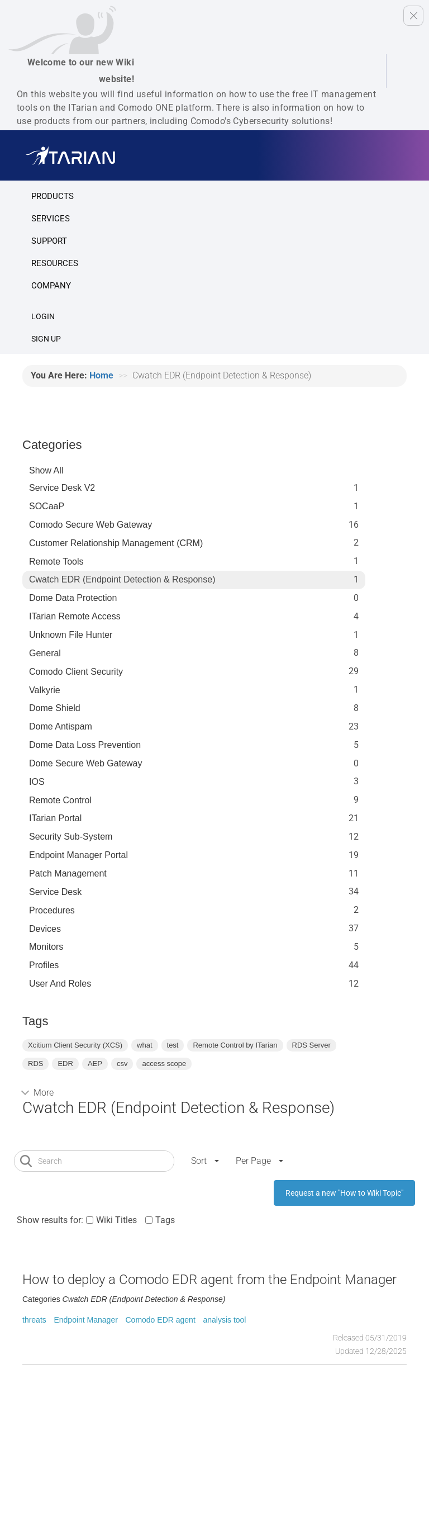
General (45, 653)
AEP (95, 1063)
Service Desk (55, 892)
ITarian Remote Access (75, 616)
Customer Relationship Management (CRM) (116, 543)
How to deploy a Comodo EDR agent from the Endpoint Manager (209, 1279)
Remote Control (60, 800)
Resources (54, 263)
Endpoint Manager (85, 1319)
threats (34, 1319)
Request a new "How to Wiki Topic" (344, 1192)
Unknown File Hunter (70, 635)
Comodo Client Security (76, 671)
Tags (165, 1220)
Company (51, 286)
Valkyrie (44, 690)
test (173, 1045)
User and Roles (60, 983)
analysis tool (224, 1319)
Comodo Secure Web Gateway (90, 524)
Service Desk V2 (62, 487)
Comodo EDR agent (160, 1319)
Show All (46, 470)
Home (101, 375)
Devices (45, 929)
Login (43, 316)
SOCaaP (46, 506)
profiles (44, 965)
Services (50, 219)
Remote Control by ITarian (235, 1045)
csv (122, 1063)
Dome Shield (54, 708)
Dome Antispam (60, 726)
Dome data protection (73, 598)
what (144, 1045)
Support (49, 241)
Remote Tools (56, 561)
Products (52, 196)
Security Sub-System (70, 836)
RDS (35, 1063)
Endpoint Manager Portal (78, 855)
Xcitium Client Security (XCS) (75, 1045)
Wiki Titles (116, 1220)
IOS (37, 782)
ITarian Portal (55, 818)
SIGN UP (46, 338)
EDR (65, 1063)
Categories (52, 445)
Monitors (46, 946)
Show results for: (50, 1220)
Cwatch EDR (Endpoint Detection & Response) (122, 579)
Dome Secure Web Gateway (85, 763)
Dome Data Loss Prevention (85, 745)
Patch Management (68, 873)
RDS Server (311, 1045)
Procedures (52, 910)
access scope (164, 1063)
